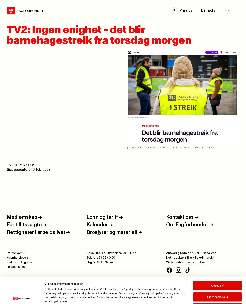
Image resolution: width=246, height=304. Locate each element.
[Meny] (235, 10)
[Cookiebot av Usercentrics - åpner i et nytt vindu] (22, 297)
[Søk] (227, 10)
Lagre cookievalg (217, 270)
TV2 (10, 165)
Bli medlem (210, 10)
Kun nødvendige (217, 281)
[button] (183, 10)
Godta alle (217, 259)
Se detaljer (183, 297)
